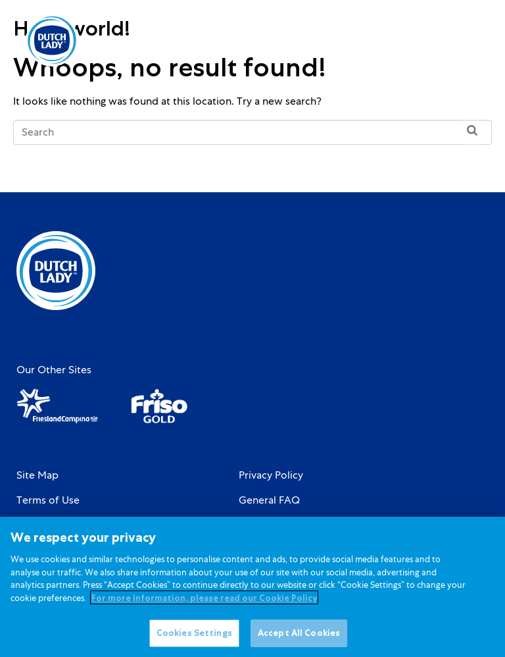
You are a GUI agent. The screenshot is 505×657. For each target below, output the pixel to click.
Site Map (37, 475)
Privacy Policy (271, 475)
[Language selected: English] (424, 40)
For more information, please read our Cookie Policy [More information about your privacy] (204, 604)
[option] (424, 41)
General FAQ (269, 500)
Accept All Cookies (299, 639)
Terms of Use (48, 500)
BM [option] (424, 41)
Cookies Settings (194, 639)
